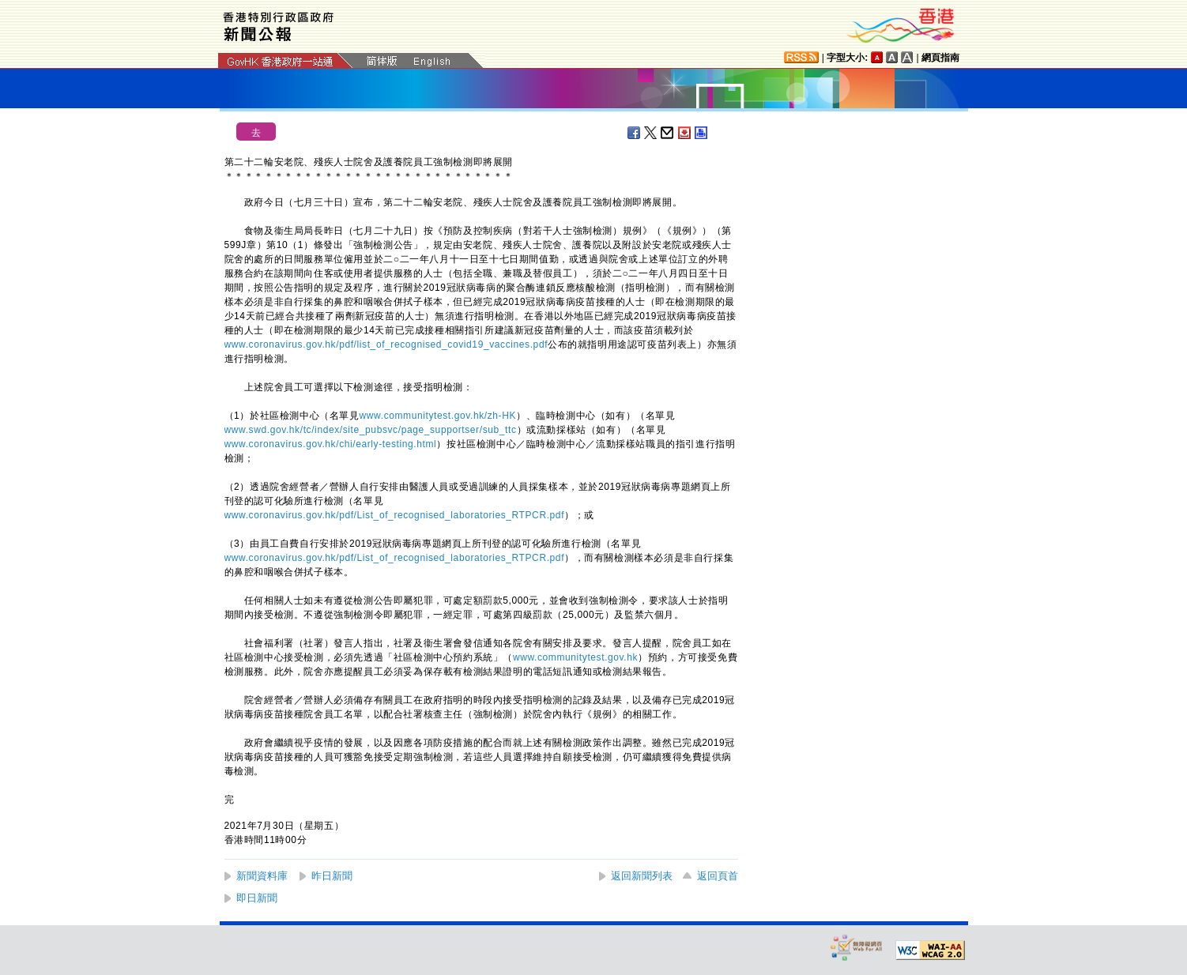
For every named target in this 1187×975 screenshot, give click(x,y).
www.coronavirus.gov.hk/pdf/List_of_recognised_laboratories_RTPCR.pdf (394, 515)
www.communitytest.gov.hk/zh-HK (438, 415)
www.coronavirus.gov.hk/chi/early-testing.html (330, 444)
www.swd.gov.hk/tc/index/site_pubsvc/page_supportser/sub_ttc (370, 429)
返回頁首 (717, 876)
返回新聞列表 (642, 876)
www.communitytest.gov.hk (575, 657)
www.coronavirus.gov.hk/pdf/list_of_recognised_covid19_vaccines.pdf (386, 344)
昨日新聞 (331, 876)
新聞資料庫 (262, 876)
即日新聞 (256, 898)
